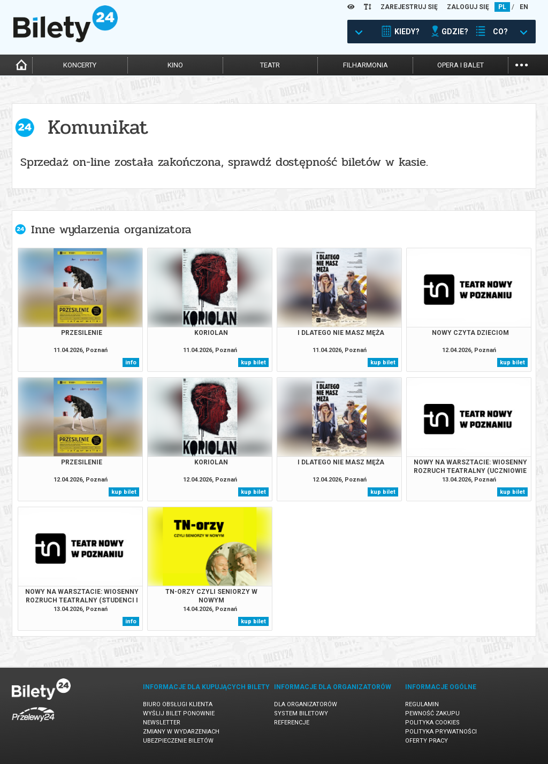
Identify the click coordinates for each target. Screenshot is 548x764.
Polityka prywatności (441, 731)
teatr (270, 65)
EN (524, 7)
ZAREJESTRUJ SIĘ (409, 7)
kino (175, 65)
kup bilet (253, 362)
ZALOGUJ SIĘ (468, 7)
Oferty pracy (426, 740)
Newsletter (161, 722)
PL (502, 7)
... (521, 64)
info (130, 362)
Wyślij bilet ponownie (179, 713)
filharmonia (365, 65)
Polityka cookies (432, 722)
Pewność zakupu (432, 713)
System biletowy (301, 713)
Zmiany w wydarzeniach (181, 731)
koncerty (79, 65)
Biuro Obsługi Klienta (177, 704)
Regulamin (422, 704)
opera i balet (460, 65)
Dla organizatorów (305, 704)
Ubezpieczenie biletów (178, 740)
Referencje (291, 722)
